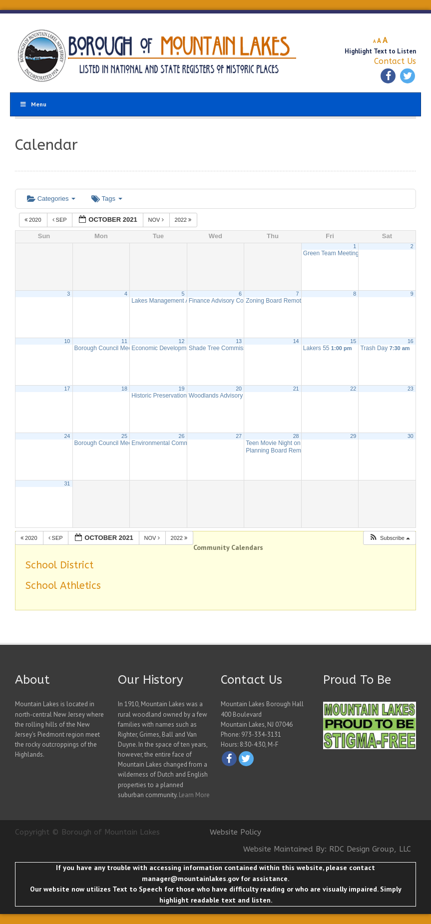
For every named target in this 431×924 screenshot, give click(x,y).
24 (67, 436)
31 (67, 483)
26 (182, 436)
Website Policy (235, 832)
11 (124, 341)
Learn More (194, 795)
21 (296, 389)
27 (239, 436)
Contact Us (395, 61)
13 (239, 341)
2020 (33, 220)
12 (182, 341)
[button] (389, 538)
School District (59, 565)
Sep (60, 220)
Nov (156, 220)
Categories (51, 198)
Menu (32, 104)
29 (353, 436)
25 (124, 436)
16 (411, 341)
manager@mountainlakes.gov (190, 878)
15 (353, 341)
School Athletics (63, 585)
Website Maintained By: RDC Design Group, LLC (327, 849)
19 (182, 389)
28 (296, 436)
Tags (106, 198)
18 (124, 389)
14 (296, 341)
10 (67, 341)
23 (411, 389)
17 (67, 389)
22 (353, 389)
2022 (184, 220)
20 (239, 389)
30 (411, 436)
